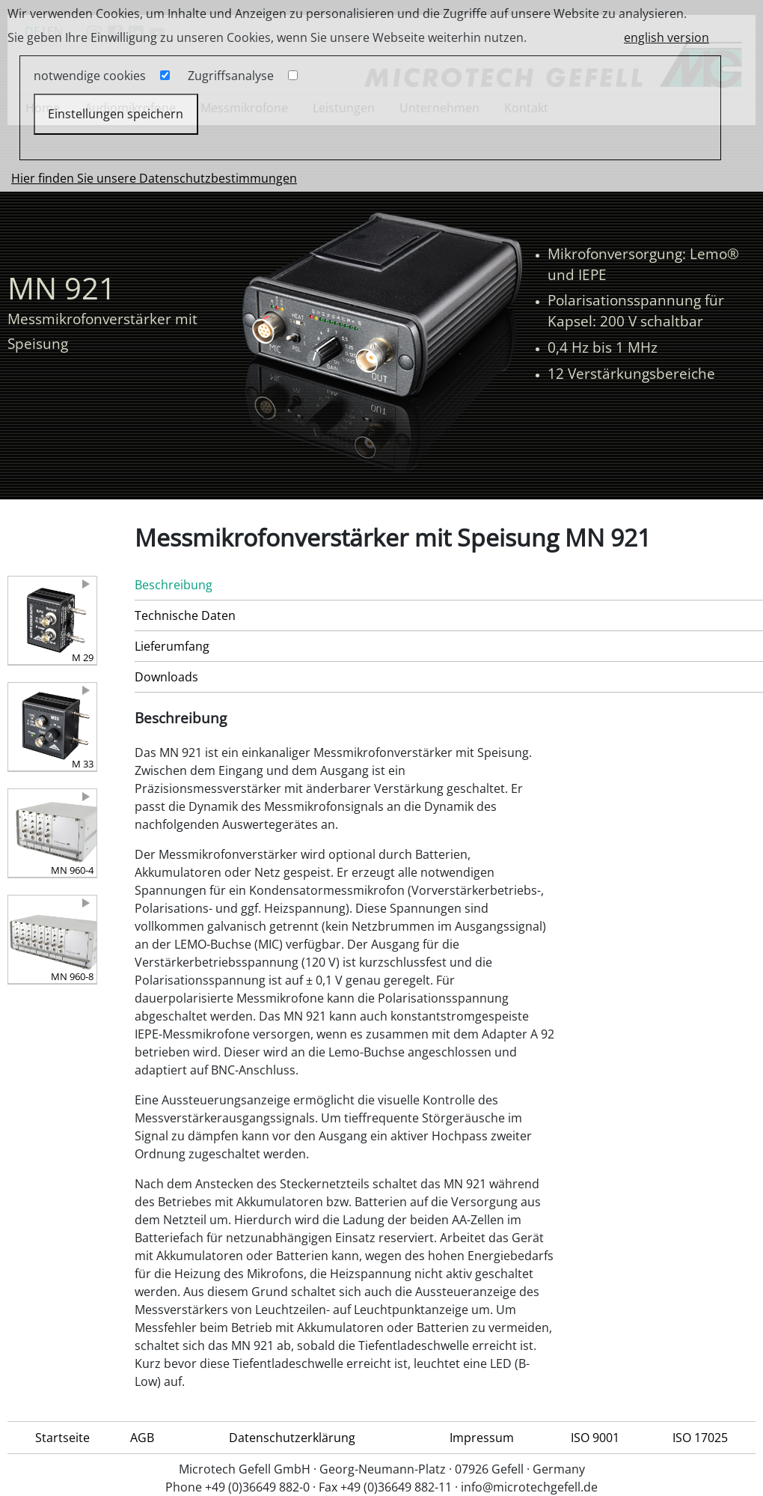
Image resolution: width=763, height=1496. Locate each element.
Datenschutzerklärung (292, 1437)
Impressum (482, 1437)
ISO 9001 (595, 1437)
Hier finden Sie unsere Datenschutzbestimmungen (154, 178)
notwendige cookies (90, 75)
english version (666, 37)
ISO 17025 (700, 1437)
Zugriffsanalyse (231, 75)
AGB (142, 1437)
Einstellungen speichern (115, 114)
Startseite (62, 1437)
